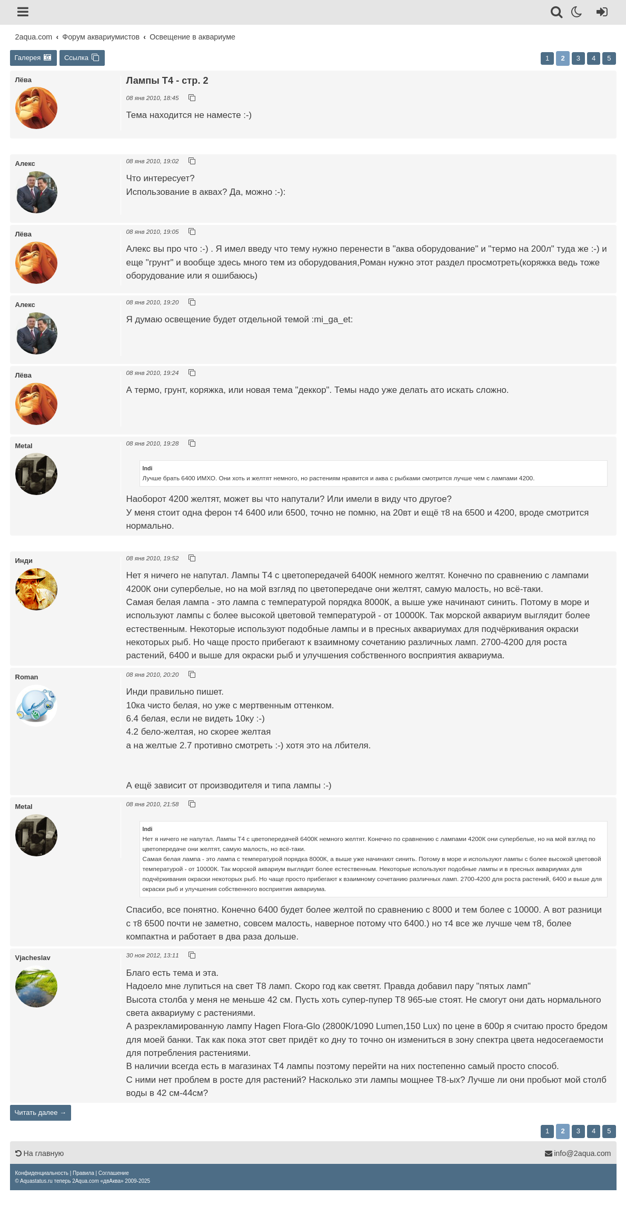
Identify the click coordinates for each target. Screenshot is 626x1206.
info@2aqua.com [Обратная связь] (577, 1153)
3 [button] (578, 58)
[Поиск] (557, 13)
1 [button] (547, 58)
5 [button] (609, 58)
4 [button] (593, 58)
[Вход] (600, 13)
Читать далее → (41, 1112)
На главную (39, 1153)
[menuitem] (41, 1173)
